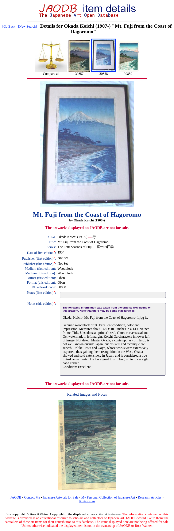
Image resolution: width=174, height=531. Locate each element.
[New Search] (27, 26)
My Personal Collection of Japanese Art (108, 497)
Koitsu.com (87, 501)
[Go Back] (9, 26)
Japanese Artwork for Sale (60, 497)
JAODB (15, 497)
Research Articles (150, 497)
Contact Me (32, 497)
